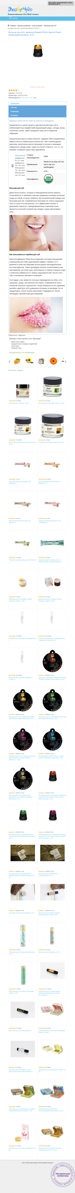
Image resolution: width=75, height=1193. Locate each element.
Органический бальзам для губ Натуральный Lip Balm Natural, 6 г (50, 561)
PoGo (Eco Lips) (26, 97)
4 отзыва (47, 440)
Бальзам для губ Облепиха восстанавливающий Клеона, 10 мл (51, 1110)
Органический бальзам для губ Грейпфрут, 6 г (49, 521)
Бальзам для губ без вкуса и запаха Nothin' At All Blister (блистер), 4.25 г (51, 757)
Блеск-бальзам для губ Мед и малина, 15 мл (22, 443)
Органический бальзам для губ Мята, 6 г (22, 561)
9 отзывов (18, 1067)
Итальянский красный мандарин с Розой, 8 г (21, 678)
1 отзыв (18, 479)
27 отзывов (48, 989)
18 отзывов (48, 636)
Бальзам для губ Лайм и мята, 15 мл (51, 403)
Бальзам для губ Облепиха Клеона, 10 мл (52, 1070)
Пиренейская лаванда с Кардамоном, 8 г (23, 639)
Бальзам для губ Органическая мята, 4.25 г (22, 953)
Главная (13, 25)
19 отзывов (19, 675)
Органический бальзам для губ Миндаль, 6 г (49, 482)
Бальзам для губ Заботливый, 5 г (20, 1030)
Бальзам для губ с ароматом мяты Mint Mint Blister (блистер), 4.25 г (52, 717)
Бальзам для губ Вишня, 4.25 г (49, 952)
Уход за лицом (37, 25)
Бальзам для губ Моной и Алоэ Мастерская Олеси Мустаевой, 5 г (21, 1070)
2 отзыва (47, 518)
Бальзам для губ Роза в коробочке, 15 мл (22, 1149)
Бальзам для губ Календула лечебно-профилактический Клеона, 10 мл (22, 1110)
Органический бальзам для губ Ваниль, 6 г (20, 521)
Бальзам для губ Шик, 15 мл (19, 403)
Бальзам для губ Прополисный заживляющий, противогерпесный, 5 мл (21, 875)
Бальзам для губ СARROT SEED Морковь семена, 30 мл (50, 600)
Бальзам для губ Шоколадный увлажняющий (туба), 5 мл (49, 913)
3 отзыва (47, 400)
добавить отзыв (49, 675)
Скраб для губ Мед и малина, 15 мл (51, 442)
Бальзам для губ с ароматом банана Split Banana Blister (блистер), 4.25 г (21, 717)
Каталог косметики (23, 25)
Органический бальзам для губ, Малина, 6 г (20, 482)
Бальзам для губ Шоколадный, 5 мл (21, 913)
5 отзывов (48, 479)
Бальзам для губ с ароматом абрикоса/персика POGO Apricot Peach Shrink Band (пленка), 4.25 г (52, 797)
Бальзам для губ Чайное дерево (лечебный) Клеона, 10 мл (50, 1149)
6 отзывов (18, 400)
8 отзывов (48, 1067)
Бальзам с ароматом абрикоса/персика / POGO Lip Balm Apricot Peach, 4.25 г (52, 678)
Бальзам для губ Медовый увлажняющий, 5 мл (48, 874)
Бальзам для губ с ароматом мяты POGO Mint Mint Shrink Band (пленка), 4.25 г (22, 836)
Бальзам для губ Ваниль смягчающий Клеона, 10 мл (52, 1031)
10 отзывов (19, 440)
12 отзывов (19, 636)
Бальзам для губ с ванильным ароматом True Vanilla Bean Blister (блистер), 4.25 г (21, 797)
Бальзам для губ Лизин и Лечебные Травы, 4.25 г (21, 992)
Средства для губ (50, 25)
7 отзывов (18, 557)
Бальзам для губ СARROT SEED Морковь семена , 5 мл (20, 600)
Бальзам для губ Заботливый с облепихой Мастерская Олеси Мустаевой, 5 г (49, 993)
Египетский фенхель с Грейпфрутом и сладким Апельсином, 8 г (52, 639)
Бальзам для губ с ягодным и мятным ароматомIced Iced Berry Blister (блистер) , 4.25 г (22, 757)
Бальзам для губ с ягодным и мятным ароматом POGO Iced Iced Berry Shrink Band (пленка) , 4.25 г (52, 836)
